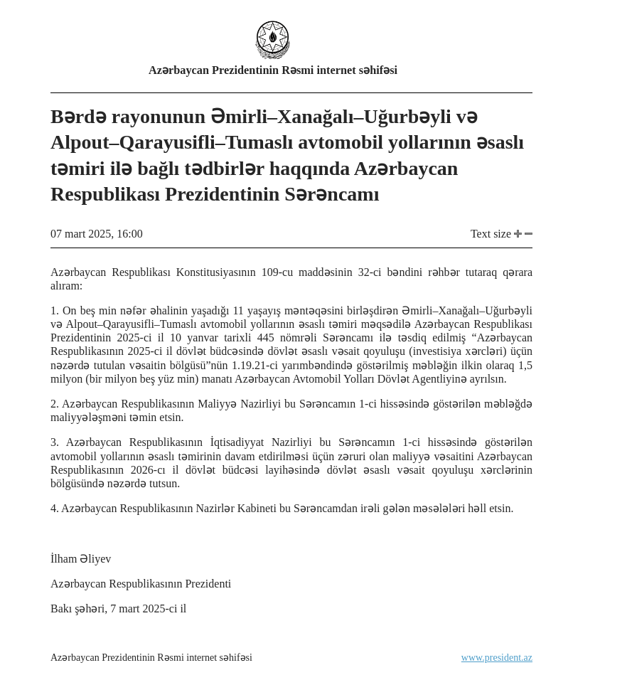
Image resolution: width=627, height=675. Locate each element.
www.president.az (496, 657)
